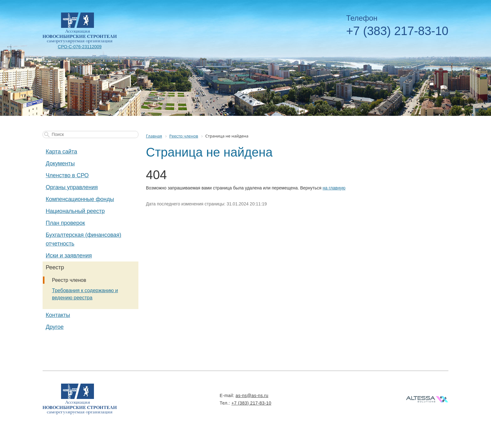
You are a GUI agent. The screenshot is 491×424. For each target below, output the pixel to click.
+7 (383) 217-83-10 (397, 31)
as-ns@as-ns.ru (251, 395)
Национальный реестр (75, 211)
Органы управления (72, 187)
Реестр (55, 267)
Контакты (58, 315)
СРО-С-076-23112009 (80, 46)
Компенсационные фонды (80, 199)
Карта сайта (61, 151)
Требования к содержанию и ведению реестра (85, 294)
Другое (55, 327)
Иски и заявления (69, 255)
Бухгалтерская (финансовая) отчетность (83, 239)
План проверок (65, 223)
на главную (334, 187)
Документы (60, 163)
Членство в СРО (67, 175)
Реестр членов (69, 280)
